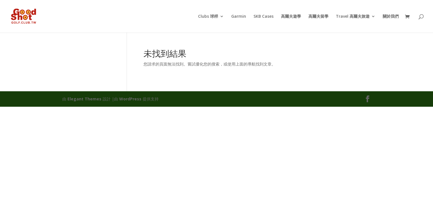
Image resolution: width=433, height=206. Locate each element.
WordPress (130, 99)
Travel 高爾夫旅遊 (353, 16)
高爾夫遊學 (291, 16)
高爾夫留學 (318, 16)
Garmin (238, 16)
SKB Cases (264, 16)
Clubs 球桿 (208, 16)
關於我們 (391, 16)
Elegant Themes (84, 99)
